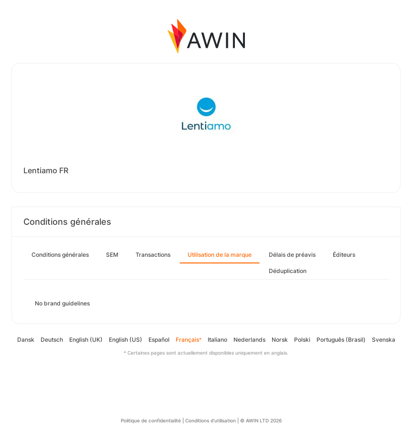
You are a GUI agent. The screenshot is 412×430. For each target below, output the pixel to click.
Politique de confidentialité (151, 420)
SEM (112, 254)
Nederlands (249, 339)
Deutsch (52, 339)
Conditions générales (60, 254)
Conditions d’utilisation (210, 420)
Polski (302, 339)
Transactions (153, 254)
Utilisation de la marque (220, 254)
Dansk (25, 339)
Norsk (280, 339)
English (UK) (86, 339)
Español (158, 339)
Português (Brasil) (341, 339)
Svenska (383, 339)
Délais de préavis (292, 254)
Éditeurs (344, 254)
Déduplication (287, 270)
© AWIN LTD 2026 (261, 420)
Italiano (217, 339)
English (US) (125, 339)
